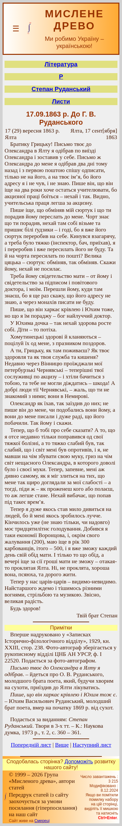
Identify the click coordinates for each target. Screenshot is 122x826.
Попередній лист (31, 745)
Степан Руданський (61, 89)
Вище (62, 745)
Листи (61, 101)
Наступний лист (92, 745)
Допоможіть (79, 761)
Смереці (41, 820)
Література (61, 64)
